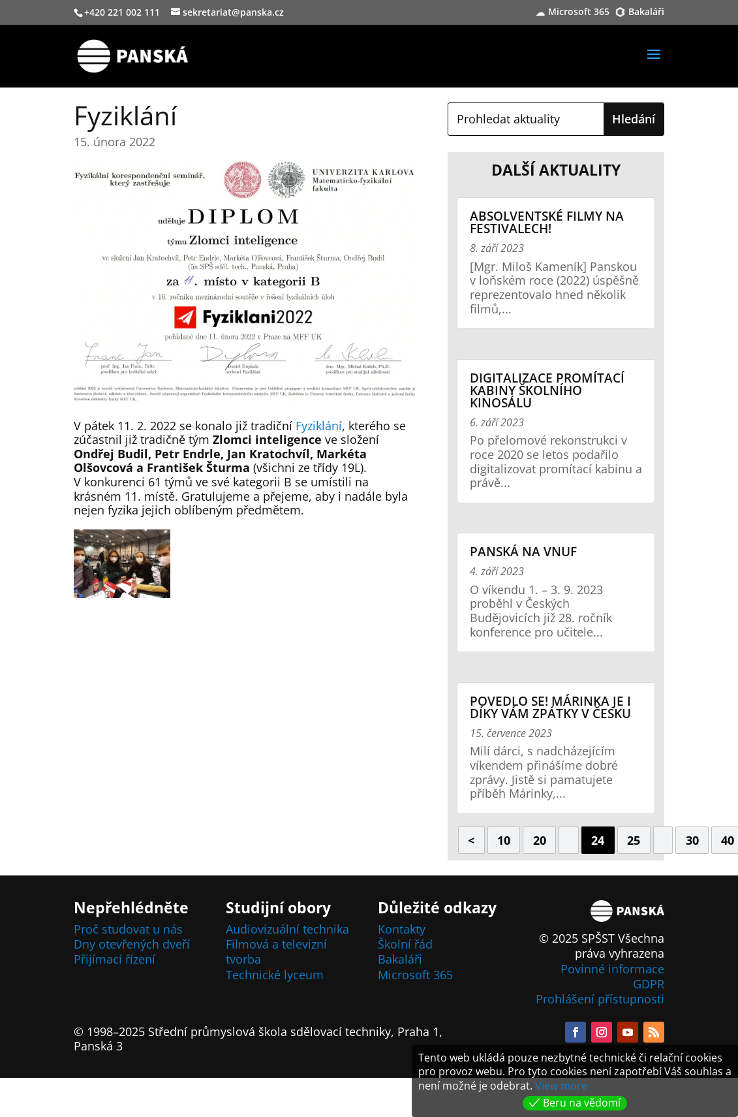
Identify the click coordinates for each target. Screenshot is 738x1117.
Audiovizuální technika (287, 929)
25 (633, 840)
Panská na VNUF (523, 551)
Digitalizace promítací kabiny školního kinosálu (547, 390)
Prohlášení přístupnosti (600, 999)
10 (503, 840)
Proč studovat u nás (128, 929)
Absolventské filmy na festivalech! (547, 222)
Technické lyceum (275, 975)
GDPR (648, 984)
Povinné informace (612, 969)
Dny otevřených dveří (132, 944)
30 (692, 840)
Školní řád (405, 944)
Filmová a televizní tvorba (276, 951)
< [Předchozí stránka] (471, 840)
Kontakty (401, 929)
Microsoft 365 (578, 12)
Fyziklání (319, 425)
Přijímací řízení (114, 959)
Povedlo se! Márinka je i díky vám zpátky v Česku (550, 707)
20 (539, 840)
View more (561, 1085)
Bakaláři (646, 12)
